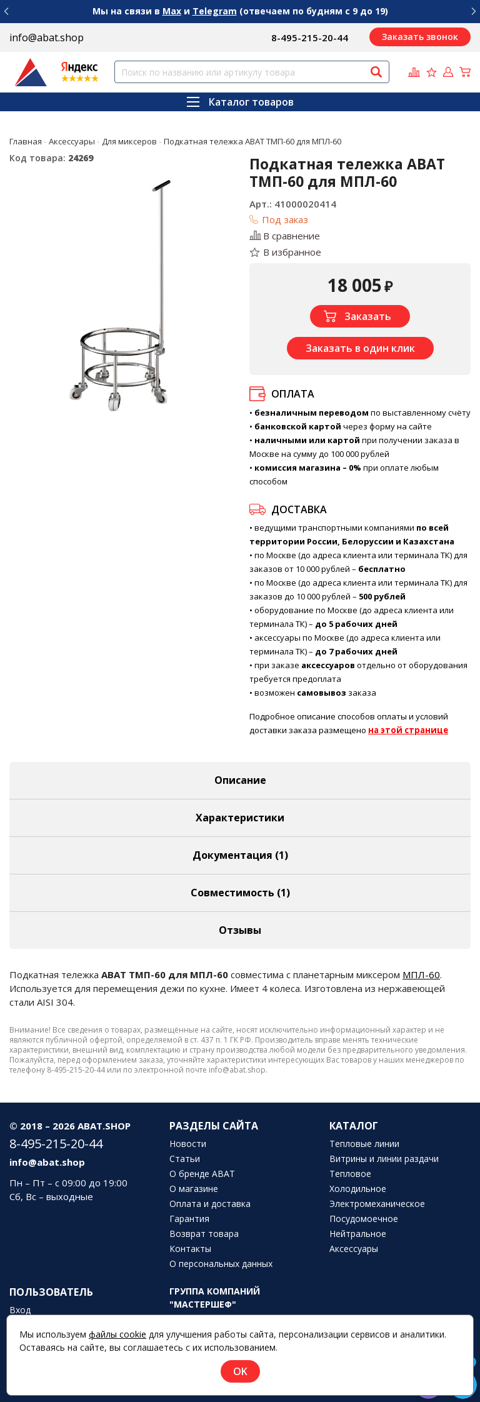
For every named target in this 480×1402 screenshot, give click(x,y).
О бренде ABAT (202, 1173)
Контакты (190, 1248)
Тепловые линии (364, 1143)
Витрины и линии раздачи (384, 1158)
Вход (20, 1310)
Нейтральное (357, 1233)
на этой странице (408, 730)
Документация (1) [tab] (240, 855)
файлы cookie (117, 1334)
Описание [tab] (240, 780)
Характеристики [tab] (240, 817)
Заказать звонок (420, 37)
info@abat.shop (46, 37)
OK (240, 1371)
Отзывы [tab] (240, 930)
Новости (187, 1143)
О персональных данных (220, 1263)
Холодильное (357, 1188)
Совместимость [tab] (240, 892)
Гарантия (189, 1218)
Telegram (214, 11)
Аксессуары (353, 1248)
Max (171, 11)
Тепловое (350, 1173)
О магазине (193, 1188)
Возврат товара (204, 1233)
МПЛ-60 (421, 974)
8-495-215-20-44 (309, 37)
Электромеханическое (377, 1203)
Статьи (184, 1158)
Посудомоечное (363, 1218)
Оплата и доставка (210, 1203)
